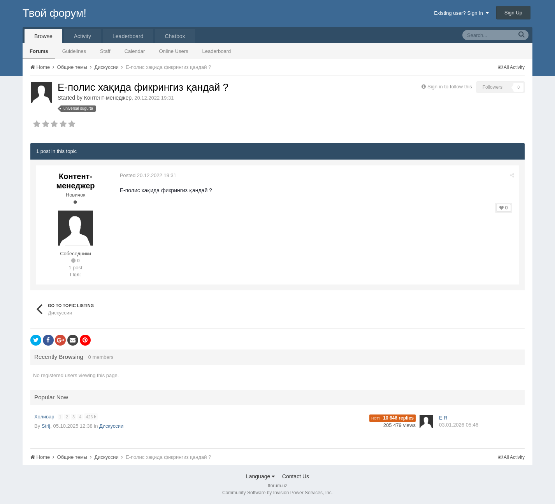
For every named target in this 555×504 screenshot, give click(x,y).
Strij (46, 426)
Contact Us (295, 476)
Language (260, 476)
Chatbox (175, 36)
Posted (148, 175)
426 (91, 417)
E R (443, 418)
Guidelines (74, 51)
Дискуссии (111, 426)
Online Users (173, 51)
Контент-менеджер (108, 98)
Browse (43, 36)
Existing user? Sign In (461, 13)
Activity (82, 36)
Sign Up (513, 13)
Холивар (45, 417)
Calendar (135, 51)
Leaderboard (216, 51)
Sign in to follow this (449, 87)
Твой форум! (54, 13)
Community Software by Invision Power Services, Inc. (277, 492)
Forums (39, 51)
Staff (105, 51)
